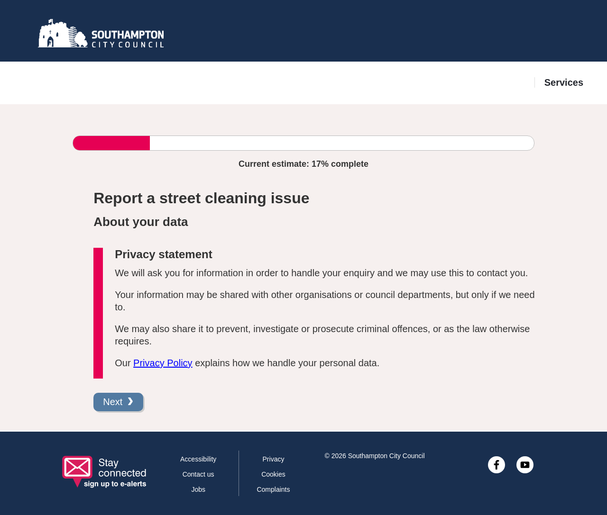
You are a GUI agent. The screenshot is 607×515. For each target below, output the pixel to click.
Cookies (273, 474)
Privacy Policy (162, 363)
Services (563, 82)
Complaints (273, 489)
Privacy (274, 459)
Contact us (198, 474)
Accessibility (198, 459)
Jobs (198, 489)
